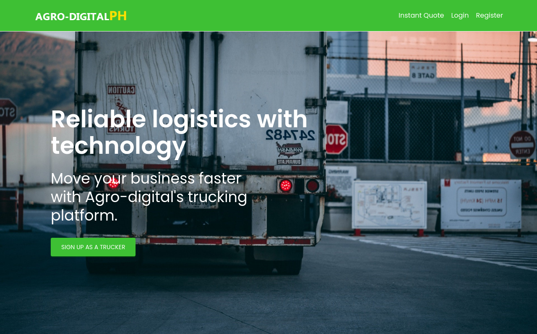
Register (489, 15)
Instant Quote (421, 15)
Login (460, 15)
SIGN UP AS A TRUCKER (93, 247)
